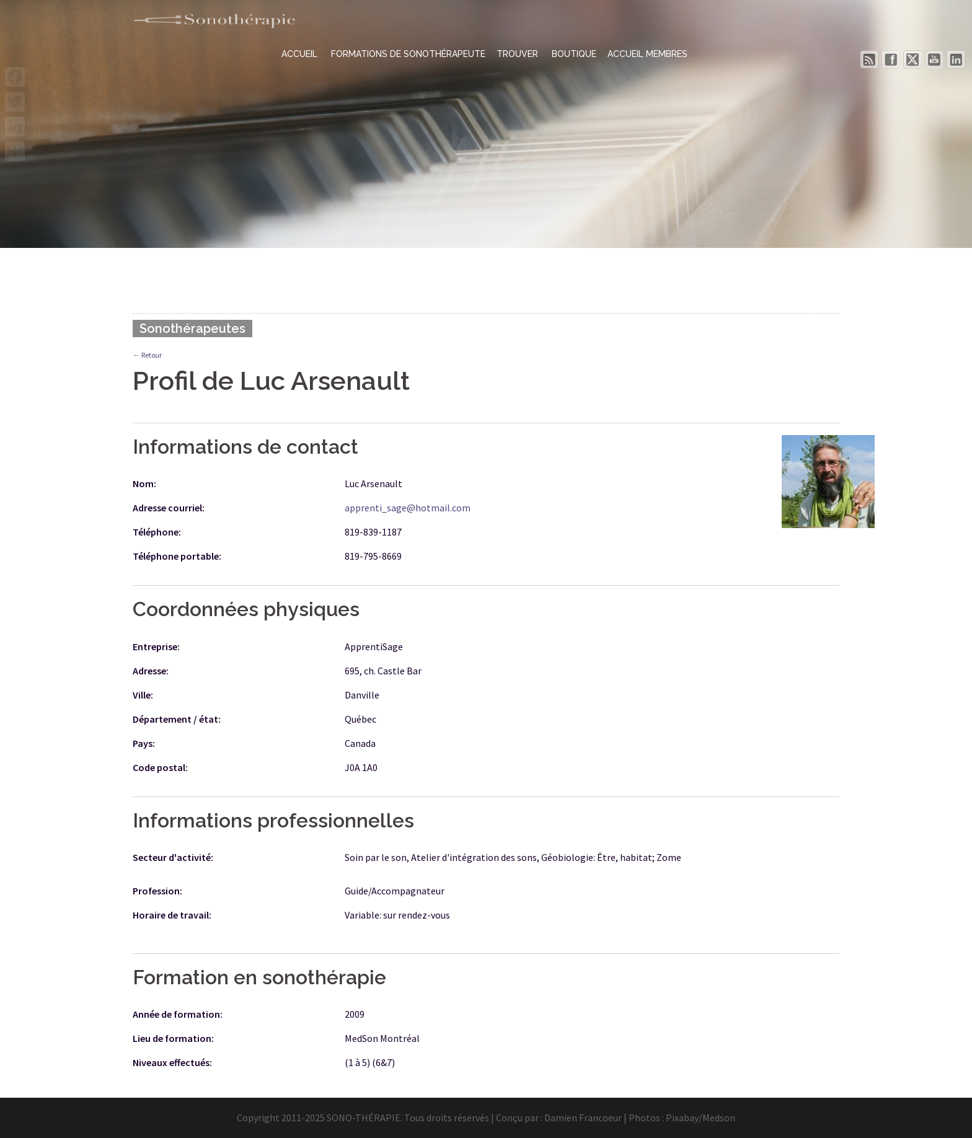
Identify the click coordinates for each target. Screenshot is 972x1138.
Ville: (143, 695)
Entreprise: (156, 646)
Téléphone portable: (177, 556)
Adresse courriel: (169, 507)
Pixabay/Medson (700, 1117)
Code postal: (160, 767)
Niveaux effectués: (172, 1062)
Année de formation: (178, 1014)
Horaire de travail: (172, 915)
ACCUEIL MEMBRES (647, 54)
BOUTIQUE (574, 54)
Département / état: (177, 719)
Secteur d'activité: (173, 857)
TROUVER (519, 54)
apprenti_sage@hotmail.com (408, 507)
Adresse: (151, 670)
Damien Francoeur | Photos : (605, 1117)
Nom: (144, 483)
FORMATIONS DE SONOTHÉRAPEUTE (408, 54)
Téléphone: (157, 532)
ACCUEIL (300, 54)
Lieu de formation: (173, 1038)
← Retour (147, 354)
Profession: (157, 890)
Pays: (144, 743)
